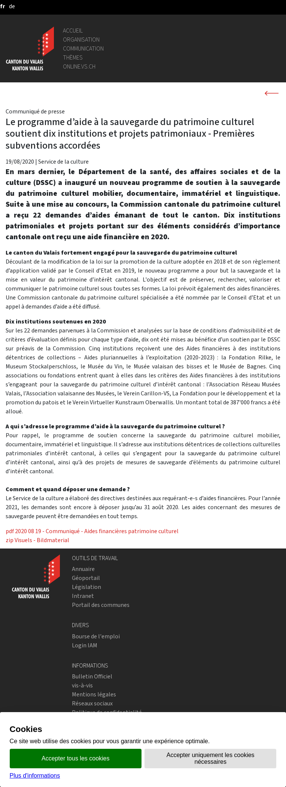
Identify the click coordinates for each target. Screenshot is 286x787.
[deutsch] (12, 6)
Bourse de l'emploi (96, 636)
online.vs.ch (79, 66)
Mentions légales (94, 694)
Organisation (81, 39)
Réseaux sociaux (92, 703)
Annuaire (83, 569)
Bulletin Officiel (92, 676)
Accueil (73, 30)
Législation (86, 587)
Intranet (83, 596)
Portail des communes (101, 605)
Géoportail (86, 578)
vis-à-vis (82, 685)
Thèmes (73, 57)
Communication (83, 48)
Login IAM (84, 645)
